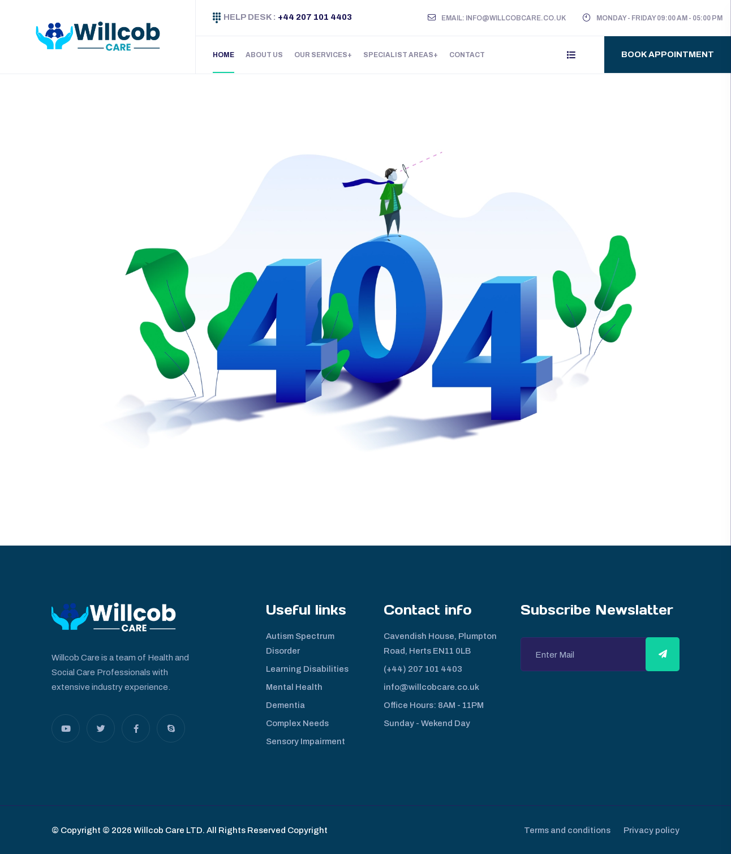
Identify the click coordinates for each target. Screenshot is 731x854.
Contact (467, 55)
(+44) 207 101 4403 (423, 668)
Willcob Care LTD (167, 829)
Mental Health (294, 686)
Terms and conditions (563, 829)
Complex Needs (297, 722)
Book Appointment (667, 54)
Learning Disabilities (307, 668)
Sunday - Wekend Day (427, 722)
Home (223, 55)
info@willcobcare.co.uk (431, 686)
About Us (264, 55)
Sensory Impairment (305, 740)
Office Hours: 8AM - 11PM (434, 704)
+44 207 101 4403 (314, 17)
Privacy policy (652, 829)
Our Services (320, 55)
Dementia (285, 704)
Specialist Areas (398, 55)
